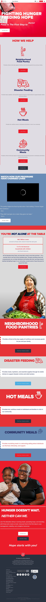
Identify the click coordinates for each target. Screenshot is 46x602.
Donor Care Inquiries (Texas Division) (11, 573)
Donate (41, 1)
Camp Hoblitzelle (9, 574)
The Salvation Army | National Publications (9, 581)
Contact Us (8, 569)
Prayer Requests (9, 571)
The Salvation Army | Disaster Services (11, 583)
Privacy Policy (8, 592)
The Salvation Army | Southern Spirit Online (10, 578)
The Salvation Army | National (9, 588)
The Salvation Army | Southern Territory (9, 590)
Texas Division (15, 1)
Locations (37, 1)
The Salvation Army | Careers (11, 576)
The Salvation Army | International (9, 586)
